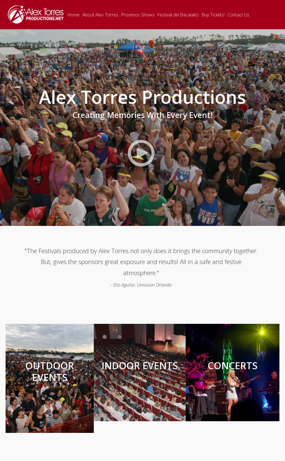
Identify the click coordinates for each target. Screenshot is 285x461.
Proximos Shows (137, 15)
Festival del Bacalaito (178, 15)
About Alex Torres (100, 15)
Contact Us (238, 15)
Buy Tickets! (213, 15)
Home (73, 15)
